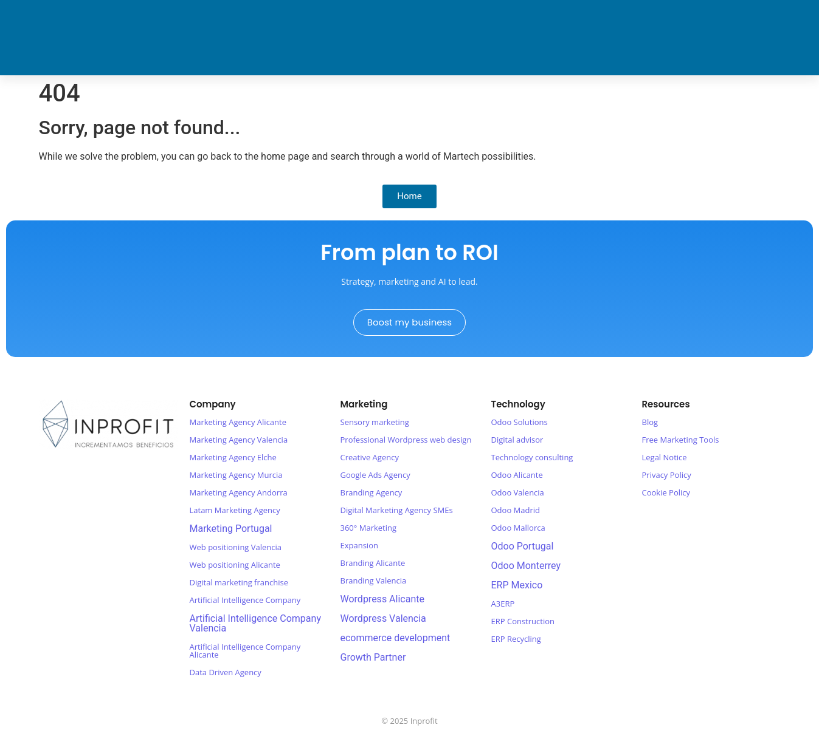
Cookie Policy (666, 492)
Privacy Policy (666, 474)
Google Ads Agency (375, 474)
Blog (650, 422)
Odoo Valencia (517, 492)
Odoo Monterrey (526, 565)
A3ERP (503, 603)
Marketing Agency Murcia (236, 474)
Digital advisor (517, 439)
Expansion (359, 545)
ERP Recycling (516, 638)
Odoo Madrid (516, 510)
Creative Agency (369, 457)
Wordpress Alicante (382, 599)
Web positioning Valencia (236, 547)
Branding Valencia (373, 580)
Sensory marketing (374, 422)
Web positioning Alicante (235, 564)
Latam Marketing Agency (235, 510)
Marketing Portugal (231, 528)
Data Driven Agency (225, 672)
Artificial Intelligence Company (245, 599)
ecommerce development (395, 638)
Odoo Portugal (522, 546)
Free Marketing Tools (680, 439)
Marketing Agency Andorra (239, 492)
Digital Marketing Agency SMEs (396, 510)
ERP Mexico (517, 585)
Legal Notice (664, 457)
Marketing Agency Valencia (239, 439)
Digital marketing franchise (239, 582)
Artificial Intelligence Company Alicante (245, 650)
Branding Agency (371, 492)
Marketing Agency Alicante (238, 422)
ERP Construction (523, 621)
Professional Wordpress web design (406, 439)
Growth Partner (373, 657)
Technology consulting (532, 457)
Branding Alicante (373, 562)
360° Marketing (368, 527)
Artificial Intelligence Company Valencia (255, 623)
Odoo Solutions (519, 422)
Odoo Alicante (517, 474)
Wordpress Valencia (383, 618)
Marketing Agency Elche (233, 457)
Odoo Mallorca (518, 527)
